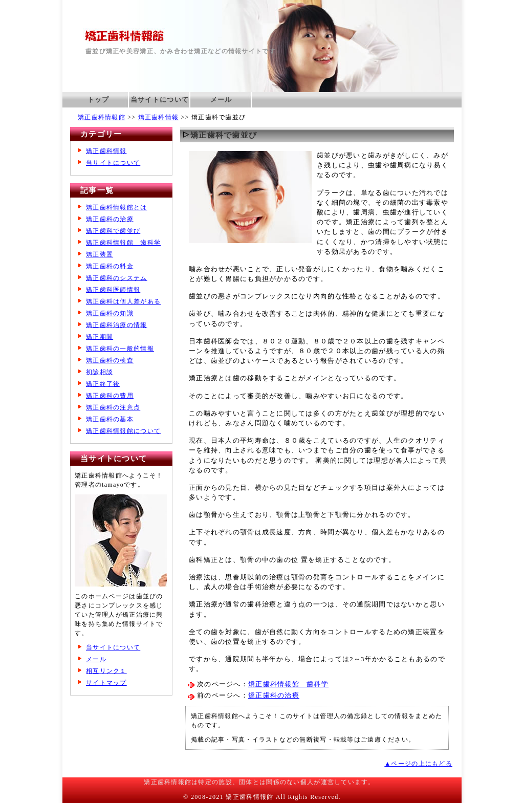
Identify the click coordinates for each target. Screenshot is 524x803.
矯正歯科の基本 (110, 419)
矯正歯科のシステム (116, 277)
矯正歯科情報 (158, 117)
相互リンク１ (106, 671)
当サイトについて (159, 99)
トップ (99, 99)
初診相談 (99, 372)
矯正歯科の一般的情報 (120, 348)
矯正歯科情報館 (101, 117)
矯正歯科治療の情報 (116, 325)
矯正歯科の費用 (110, 395)
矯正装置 (99, 254)
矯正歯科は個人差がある (123, 301)
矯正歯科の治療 (273, 695)
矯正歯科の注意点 (113, 407)
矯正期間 (99, 336)
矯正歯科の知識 (110, 313)
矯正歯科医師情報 (113, 289)
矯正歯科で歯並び (113, 230)
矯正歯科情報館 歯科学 (288, 684)
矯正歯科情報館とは (116, 207)
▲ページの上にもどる (418, 763)
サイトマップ (106, 682)
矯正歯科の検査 (110, 360)
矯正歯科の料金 (110, 266)
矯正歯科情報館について (123, 431)
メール (221, 99)
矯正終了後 (103, 383)
